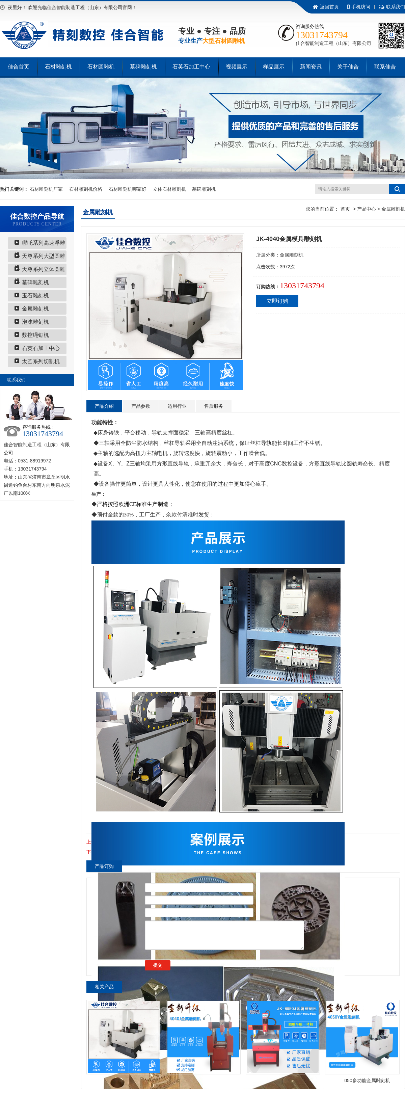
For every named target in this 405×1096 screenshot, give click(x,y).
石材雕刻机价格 (85, 189)
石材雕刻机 (58, 67)
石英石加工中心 (191, 67)
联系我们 (392, 6)
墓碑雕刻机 (143, 67)
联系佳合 (385, 67)
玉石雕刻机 (35, 295)
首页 (345, 209)
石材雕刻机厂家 (46, 189)
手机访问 (358, 6)
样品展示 (274, 67)
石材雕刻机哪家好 (127, 189)
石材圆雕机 (100, 67)
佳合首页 (18, 67)
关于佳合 (348, 67)
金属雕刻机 (35, 309)
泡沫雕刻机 (35, 322)
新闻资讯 (311, 67)
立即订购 (277, 301)
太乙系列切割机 (41, 361)
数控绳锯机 (35, 335)
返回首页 (326, 6)
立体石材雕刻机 (169, 189)
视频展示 (236, 67)
